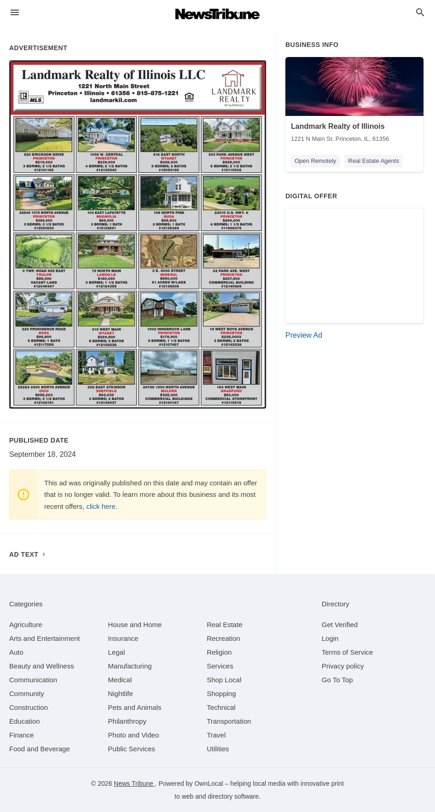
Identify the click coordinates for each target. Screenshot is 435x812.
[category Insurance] (123, 638)
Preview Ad (303, 335)
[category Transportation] (229, 721)
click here (100, 506)
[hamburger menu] (14, 12)
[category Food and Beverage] (39, 749)
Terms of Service (347, 652)
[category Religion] (219, 652)
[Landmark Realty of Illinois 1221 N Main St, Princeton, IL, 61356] (354, 101)
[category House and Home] (135, 624)
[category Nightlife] (120, 693)
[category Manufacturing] (130, 666)
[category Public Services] (132, 749)
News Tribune (134, 783)
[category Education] (24, 721)
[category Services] (220, 666)
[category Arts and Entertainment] (44, 638)
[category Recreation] (223, 638)
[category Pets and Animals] (135, 707)
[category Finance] (21, 735)
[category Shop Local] (224, 680)
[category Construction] (28, 707)
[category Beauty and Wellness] (41, 666)
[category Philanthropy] (127, 721)
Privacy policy (343, 666)
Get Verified (340, 624)
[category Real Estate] (225, 624)
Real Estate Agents (373, 160)
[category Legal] (116, 652)
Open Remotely (315, 160)
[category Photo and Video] (133, 735)
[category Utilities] (218, 749)
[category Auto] (16, 652)
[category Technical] (221, 707)
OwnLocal (208, 783)
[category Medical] (120, 680)
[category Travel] (216, 735)
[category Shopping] (221, 693)
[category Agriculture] (25, 624)
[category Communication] (33, 680)
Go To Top (337, 680)
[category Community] (26, 693)
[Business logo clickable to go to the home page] (218, 14)
